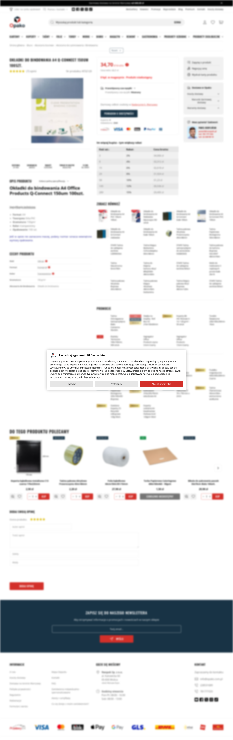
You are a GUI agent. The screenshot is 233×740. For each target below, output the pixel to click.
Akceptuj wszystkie (161, 383)
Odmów (72, 383)
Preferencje (117, 383)
